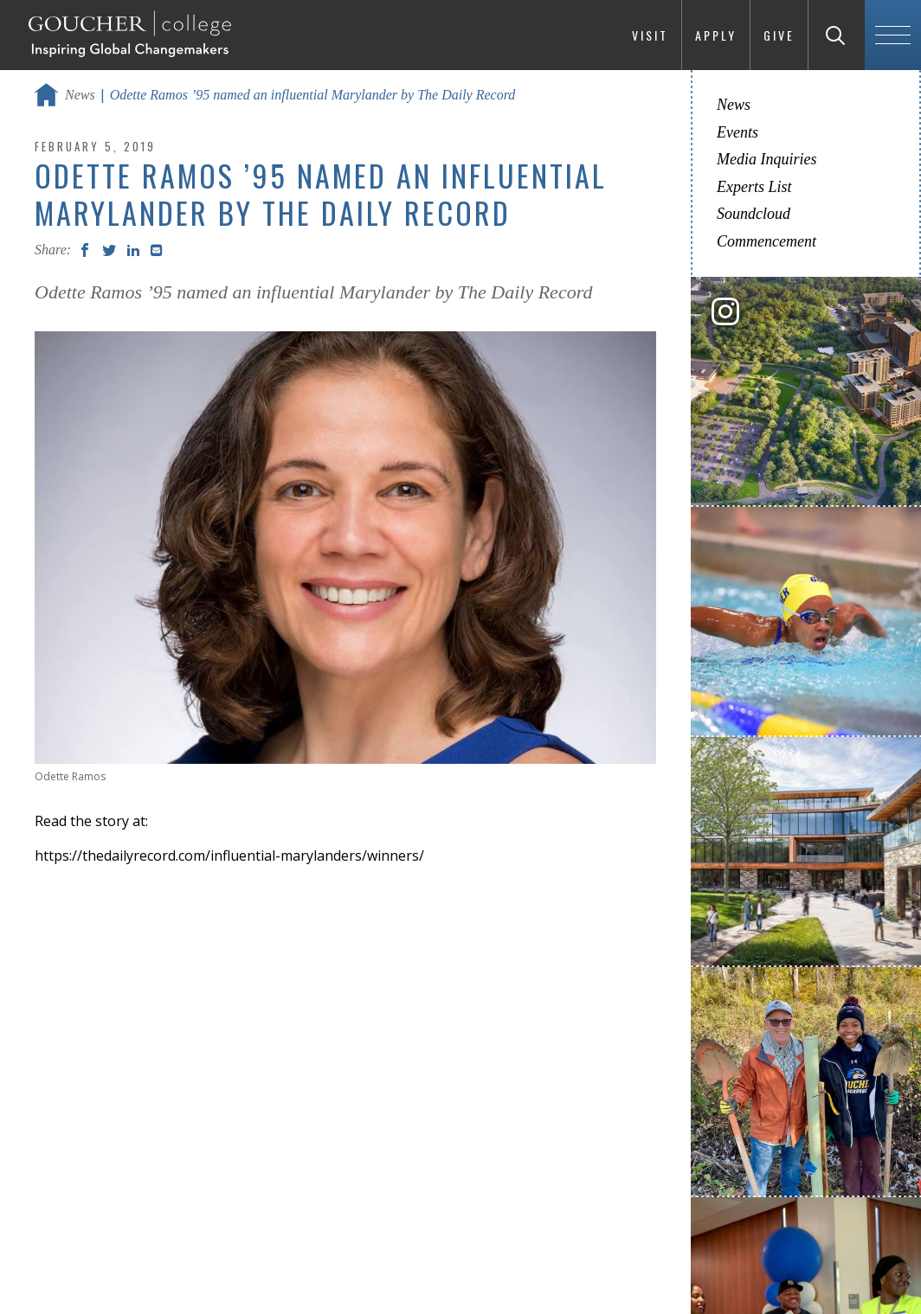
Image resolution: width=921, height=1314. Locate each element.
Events (737, 132)
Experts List (754, 186)
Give (779, 35)
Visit (650, 35)
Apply (716, 35)
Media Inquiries (766, 159)
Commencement (766, 241)
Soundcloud (753, 213)
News (80, 94)
